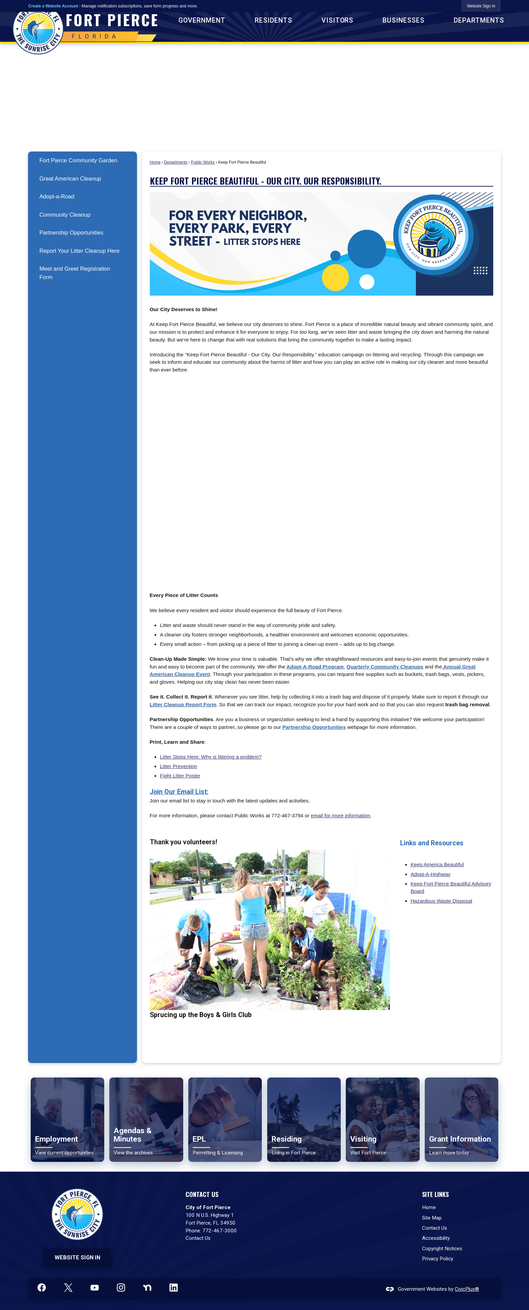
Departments (176, 162)
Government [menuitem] (201, 20)
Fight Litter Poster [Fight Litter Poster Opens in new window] (180, 776)
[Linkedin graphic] (173, 1287)
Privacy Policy (437, 1259)
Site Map (432, 1218)
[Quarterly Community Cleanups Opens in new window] (384, 667)
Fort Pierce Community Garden (78, 160)
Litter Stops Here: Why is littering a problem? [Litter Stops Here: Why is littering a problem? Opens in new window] (210, 757)
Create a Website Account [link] (53, 6)
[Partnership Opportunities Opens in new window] (314, 727)
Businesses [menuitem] (403, 20)
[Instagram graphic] (121, 1287)
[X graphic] (68, 1287)
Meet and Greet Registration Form (74, 273)
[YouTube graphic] (94, 1287)
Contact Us (198, 1238)
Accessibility (436, 1238)
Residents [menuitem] (273, 20)
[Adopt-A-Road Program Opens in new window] (315, 667)
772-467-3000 (219, 1231)
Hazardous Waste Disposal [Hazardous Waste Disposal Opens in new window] (441, 901)
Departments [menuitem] (479, 20)
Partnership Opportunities (71, 232)
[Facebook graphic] (41, 1287)
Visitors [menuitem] (338, 20)
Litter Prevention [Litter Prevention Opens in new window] (178, 766)
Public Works (203, 162)
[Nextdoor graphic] (147, 1287)
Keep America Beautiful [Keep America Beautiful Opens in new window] (437, 864)
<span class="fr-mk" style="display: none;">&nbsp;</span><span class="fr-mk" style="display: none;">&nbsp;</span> (321, 482)
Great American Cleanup (70, 178)
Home (155, 162)
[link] (481, 6)
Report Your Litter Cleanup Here (79, 251)
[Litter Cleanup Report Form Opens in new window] (183, 704)
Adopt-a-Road (57, 196)
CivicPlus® (467, 1289)
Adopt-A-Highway (430, 874)
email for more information (340, 815)
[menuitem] (82, 160)
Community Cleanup (64, 215)
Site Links (435, 1194)
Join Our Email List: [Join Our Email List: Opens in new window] (179, 792)
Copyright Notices (442, 1249)
